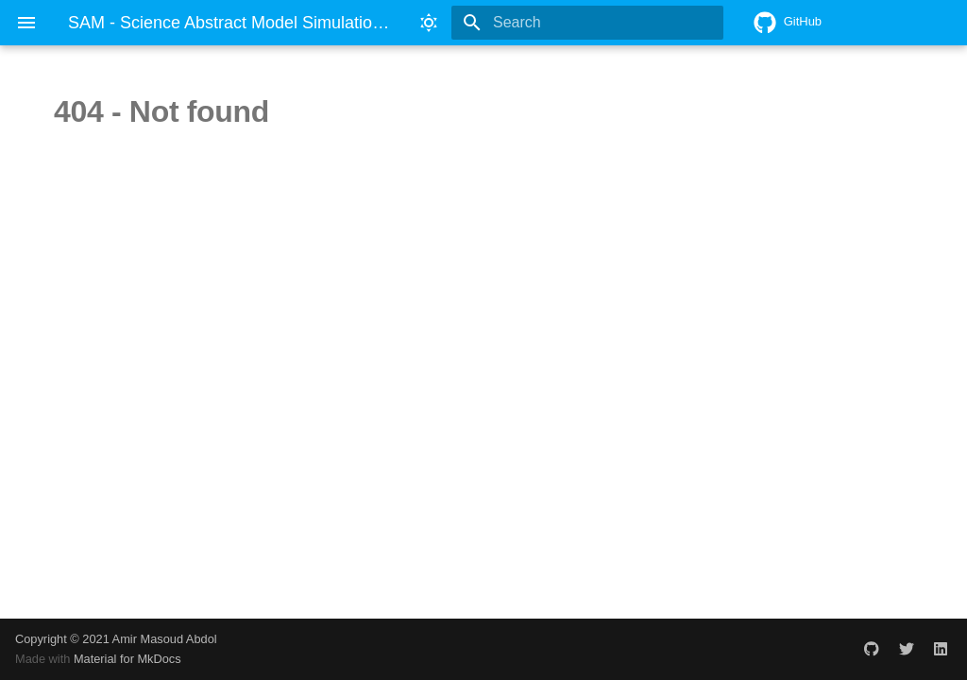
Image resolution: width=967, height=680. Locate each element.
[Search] (612, 23)
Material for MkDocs (127, 659)
